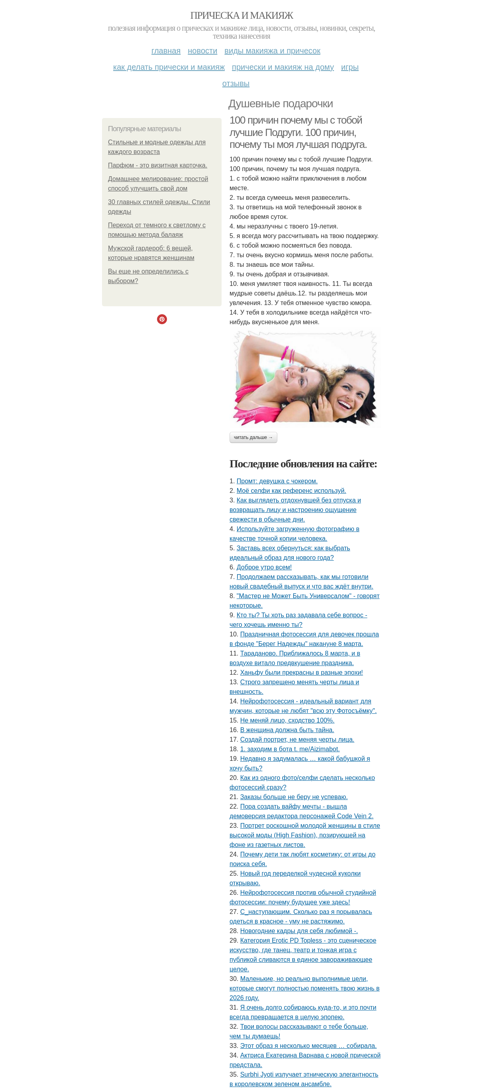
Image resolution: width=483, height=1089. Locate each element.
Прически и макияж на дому (283, 67)
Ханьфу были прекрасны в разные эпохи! (301, 672)
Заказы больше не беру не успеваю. (294, 797)
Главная (166, 50)
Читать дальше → (253, 437)
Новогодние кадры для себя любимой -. (299, 931)
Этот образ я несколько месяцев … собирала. (308, 1045)
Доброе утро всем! (264, 567)
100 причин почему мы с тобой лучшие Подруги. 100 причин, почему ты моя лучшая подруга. (298, 132)
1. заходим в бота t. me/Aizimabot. (290, 749)
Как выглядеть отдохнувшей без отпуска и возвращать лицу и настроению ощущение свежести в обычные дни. (295, 510)
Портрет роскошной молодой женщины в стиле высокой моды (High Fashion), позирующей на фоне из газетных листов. (305, 835)
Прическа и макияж (241, 15)
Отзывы (235, 83)
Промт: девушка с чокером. (277, 481)
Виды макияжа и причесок (272, 50)
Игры (350, 67)
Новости (202, 50)
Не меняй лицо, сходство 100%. (287, 720)
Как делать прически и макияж (169, 67)
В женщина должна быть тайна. (287, 730)
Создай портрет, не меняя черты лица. (297, 739)
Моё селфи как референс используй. (291, 490)
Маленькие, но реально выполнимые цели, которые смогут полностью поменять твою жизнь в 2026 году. (305, 988)
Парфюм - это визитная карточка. (157, 165)
